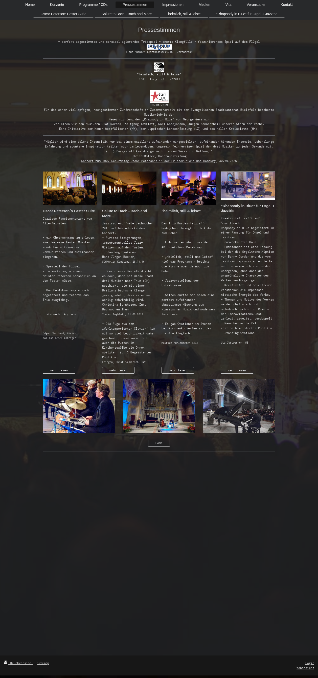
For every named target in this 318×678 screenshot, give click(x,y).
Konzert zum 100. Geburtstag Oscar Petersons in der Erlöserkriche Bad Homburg (148, 161)
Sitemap (43, 663)
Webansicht (305, 668)
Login (309, 663)
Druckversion (18, 663)
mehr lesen (59, 370)
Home (159, 443)
